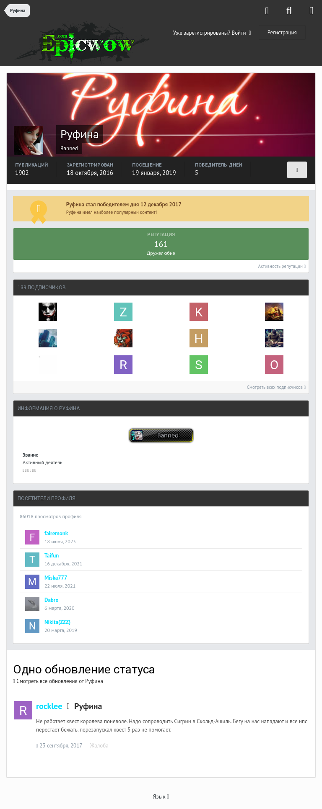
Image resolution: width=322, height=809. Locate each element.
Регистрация (282, 32)
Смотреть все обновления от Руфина (58, 681)
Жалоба (99, 745)
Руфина (88, 706)
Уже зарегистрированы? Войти (212, 32)
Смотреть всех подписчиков (276, 387)
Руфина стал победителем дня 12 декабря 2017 (124, 204)
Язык (161, 796)
